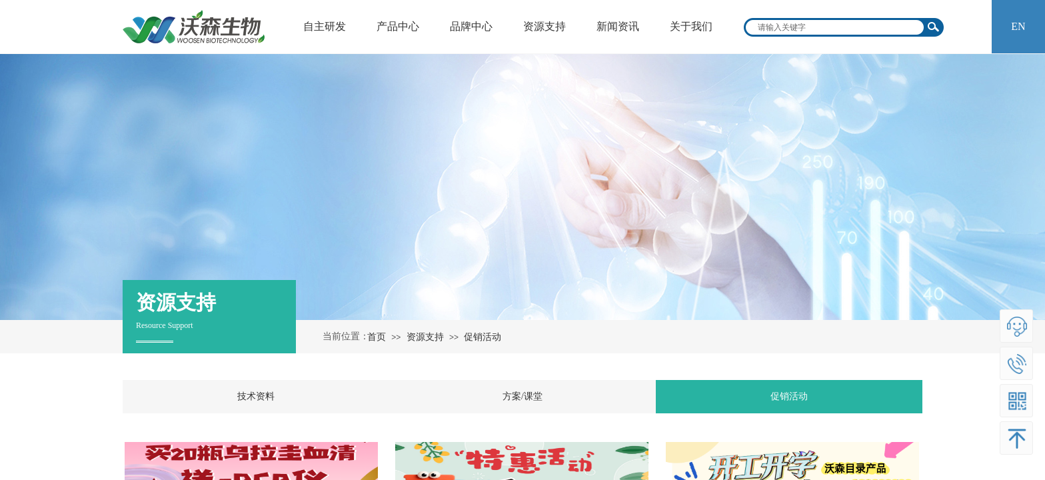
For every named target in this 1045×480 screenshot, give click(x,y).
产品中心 (398, 26)
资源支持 (425, 337)
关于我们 (691, 26)
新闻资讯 (617, 26)
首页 (376, 337)
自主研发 (324, 26)
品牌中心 (471, 26)
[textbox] (835, 27)
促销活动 (482, 337)
